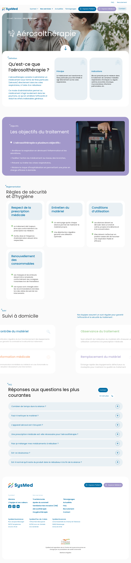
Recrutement (122, 2)
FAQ (112, 2)
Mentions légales (65, 555)
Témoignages (70, 9)
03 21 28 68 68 (33, 530)
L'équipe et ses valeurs (18, 505)
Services (17, 18)
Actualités (59, 9)
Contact (66, 515)
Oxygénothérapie (40, 515)
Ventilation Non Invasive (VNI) (45, 509)
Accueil (10, 18)
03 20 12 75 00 (12, 530)
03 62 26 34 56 (57, 530)
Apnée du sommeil (40, 505)
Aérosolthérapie (39, 512)
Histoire (11, 502)
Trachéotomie (39, 502)
